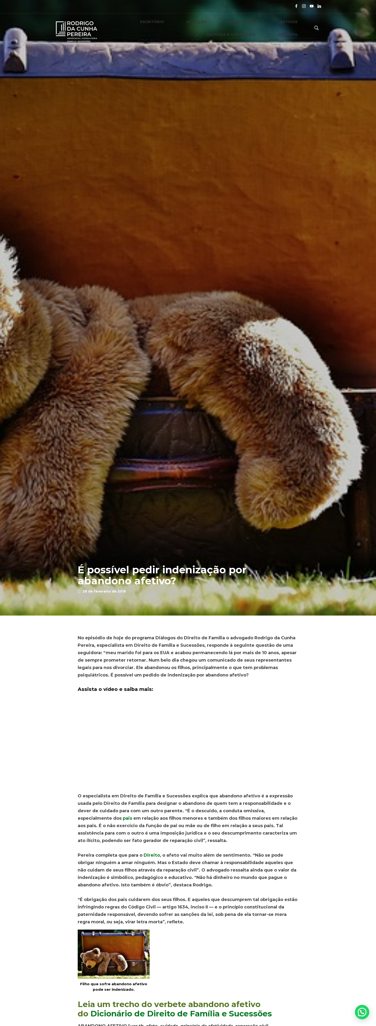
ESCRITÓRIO (121, 28)
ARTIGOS (212, 28)
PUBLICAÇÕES (182, 28)
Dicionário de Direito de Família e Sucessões (181, 1013)
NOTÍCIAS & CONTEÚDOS (253, 28)
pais (127, 818)
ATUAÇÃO (150, 28)
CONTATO (295, 28)
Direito (152, 855)
